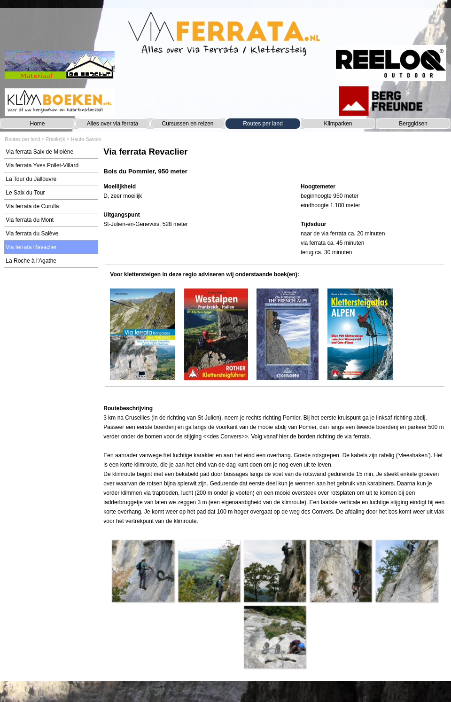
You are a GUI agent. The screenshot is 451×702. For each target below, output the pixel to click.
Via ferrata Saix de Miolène (39, 151)
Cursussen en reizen (187, 123)
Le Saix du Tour (25, 192)
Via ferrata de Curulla (32, 206)
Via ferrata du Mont (30, 220)
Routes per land (263, 123)
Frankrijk (55, 139)
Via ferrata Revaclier (31, 247)
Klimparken (338, 123)
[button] (143, 571)
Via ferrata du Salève (32, 233)
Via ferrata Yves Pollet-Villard (42, 165)
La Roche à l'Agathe (31, 260)
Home (37, 123)
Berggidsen (413, 123)
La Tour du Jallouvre (31, 179)
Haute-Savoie (86, 139)
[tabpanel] (274, 161)
